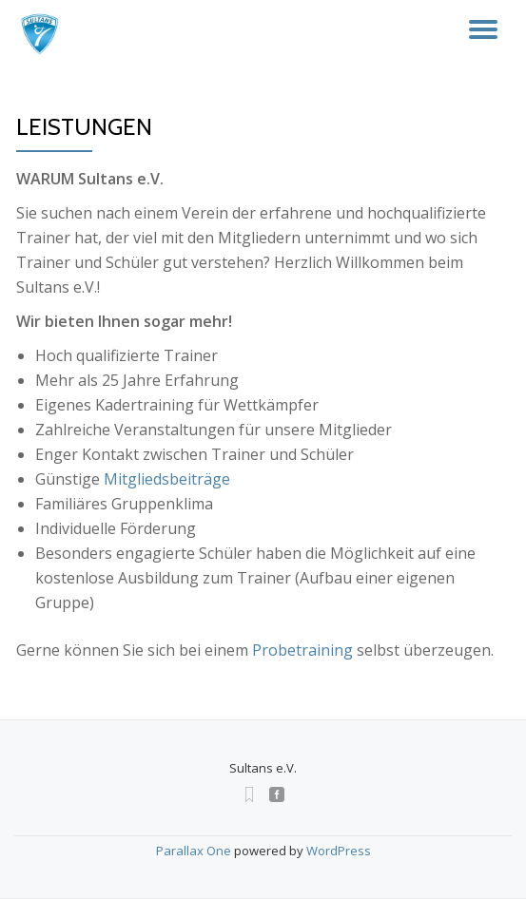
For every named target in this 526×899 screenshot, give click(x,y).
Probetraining (302, 650)
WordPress (338, 850)
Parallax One (195, 850)
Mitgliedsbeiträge (167, 479)
